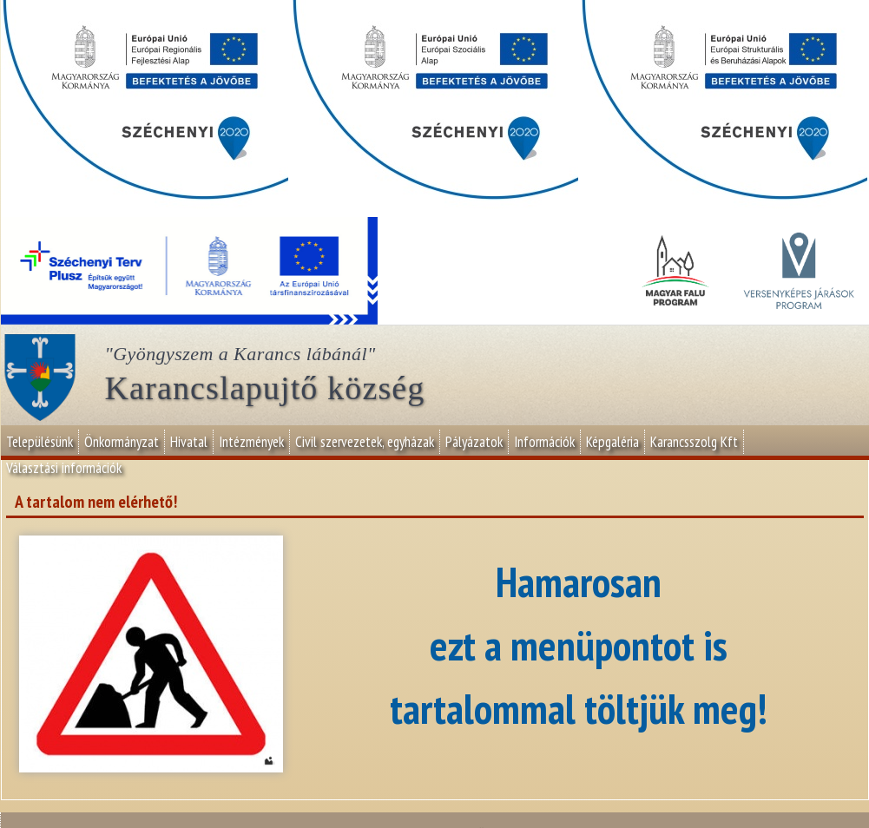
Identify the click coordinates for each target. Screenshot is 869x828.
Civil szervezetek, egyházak (364, 441)
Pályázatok (474, 441)
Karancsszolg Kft (694, 441)
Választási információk (64, 467)
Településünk (39, 441)
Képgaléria (612, 441)
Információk (544, 441)
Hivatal (188, 441)
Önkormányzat (121, 441)
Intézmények (251, 441)
